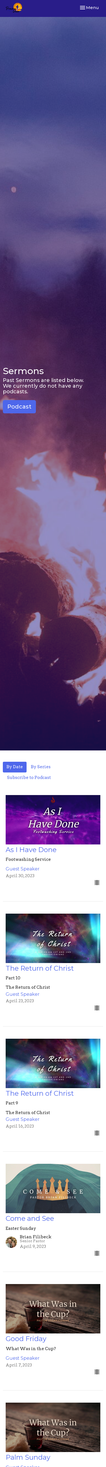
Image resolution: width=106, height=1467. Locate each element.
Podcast (19, 406)
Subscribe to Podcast (29, 777)
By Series (41, 766)
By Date (15, 766)
